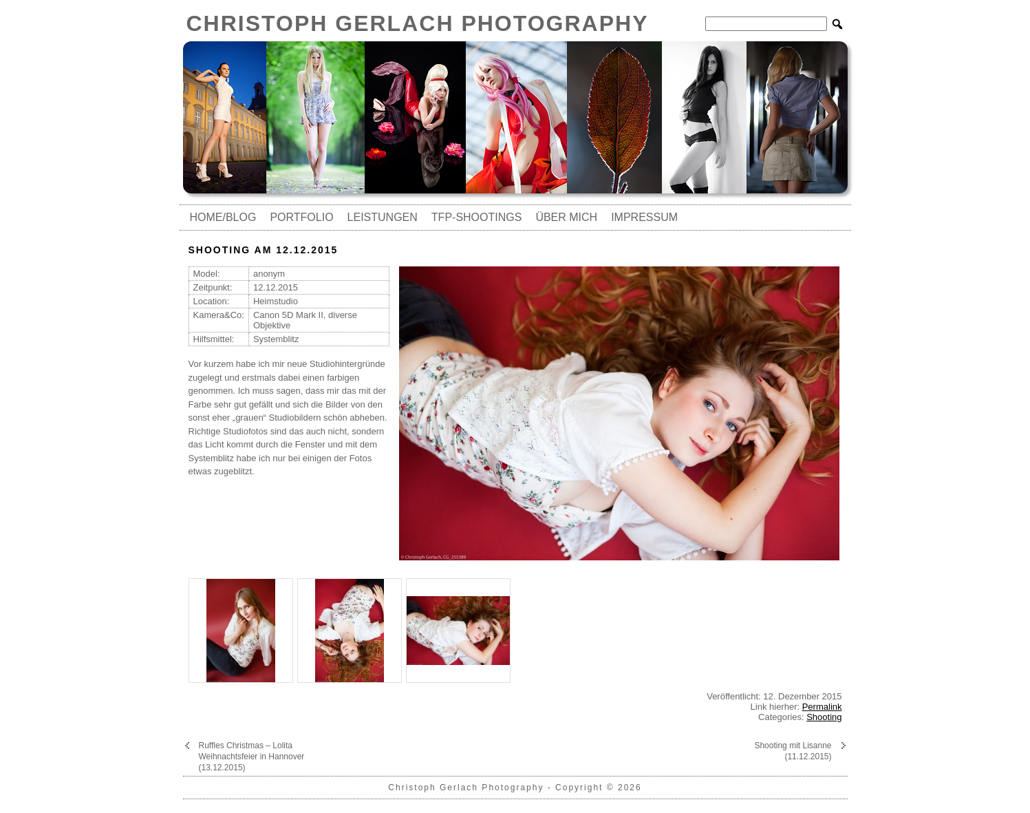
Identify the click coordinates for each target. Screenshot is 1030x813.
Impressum (644, 217)
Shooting (823, 717)
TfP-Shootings (476, 217)
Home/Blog (223, 217)
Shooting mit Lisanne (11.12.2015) (792, 751)
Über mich (566, 217)
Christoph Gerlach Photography (417, 23)
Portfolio (301, 217)
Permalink (822, 706)
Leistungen (382, 217)
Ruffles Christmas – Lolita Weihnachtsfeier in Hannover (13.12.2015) (252, 756)
